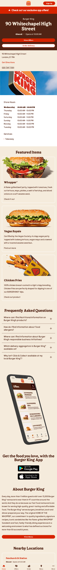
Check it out (9, 199)
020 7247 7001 (8, 67)
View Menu (28, 537)
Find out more (10, 248)
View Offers (28, 40)
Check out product (12, 297)
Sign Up (49, 3)
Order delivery (28, 46)
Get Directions (8, 62)
